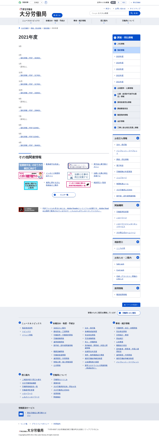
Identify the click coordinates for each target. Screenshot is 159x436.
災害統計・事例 (122, 334)
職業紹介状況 (121, 344)
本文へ (108, 8)
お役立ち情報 (127, 138)
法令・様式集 (121, 145)
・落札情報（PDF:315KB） (29, 137)
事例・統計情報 (123, 323)
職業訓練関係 (59, 350)
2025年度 (119, 56)
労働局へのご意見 (129, 313)
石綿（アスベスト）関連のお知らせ (126, 278)
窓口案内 (26, 373)
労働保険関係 (59, 337)
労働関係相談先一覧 (30, 384)
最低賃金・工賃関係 (61, 330)
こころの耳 (120, 249)
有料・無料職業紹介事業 (94, 354)
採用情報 (127, 288)
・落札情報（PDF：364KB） (30, 145)
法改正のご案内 (60, 327)
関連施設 (57, 395)
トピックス (26, 330)
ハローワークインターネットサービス (126, 225)
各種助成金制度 (91, 330)
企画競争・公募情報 (125, 88)
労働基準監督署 (122, 212)
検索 (136, 13)
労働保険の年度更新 (124, 172)
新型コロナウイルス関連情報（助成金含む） (96, 365)
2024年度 (119, 63)
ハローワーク (121, 218)
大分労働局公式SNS (124, 190)
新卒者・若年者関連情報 (126, 196)
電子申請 (119, 166)
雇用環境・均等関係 (61, 357)
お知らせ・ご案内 (127, 257)
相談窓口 (127, 242)
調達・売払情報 (125, 37)
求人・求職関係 (91, 341)
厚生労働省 (136, 2)
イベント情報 (27, 334)
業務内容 (57, 381)
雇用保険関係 (59, 341)
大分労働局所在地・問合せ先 (65, 384)
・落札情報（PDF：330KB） (30, 93)
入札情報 (120, 44)
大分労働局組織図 (29, 381)
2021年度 (119, 82)
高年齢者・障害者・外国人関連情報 (96, 345)
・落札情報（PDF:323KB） (29, 128)
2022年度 (119, 75)
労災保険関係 (90, 337)
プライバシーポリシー (40, 422)
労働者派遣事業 (60, 354)
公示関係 (57, 364)
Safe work (120, 264)
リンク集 (23, 422)
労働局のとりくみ (60, 377)
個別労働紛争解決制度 (93, 357)
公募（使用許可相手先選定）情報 (127, 95)
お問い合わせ (120, 8)
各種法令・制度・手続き (64, 323)
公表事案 (119, 341)
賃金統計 (119, 337)
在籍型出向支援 (91, 350)
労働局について (60, 373)
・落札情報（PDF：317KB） (30, 75)
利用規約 (57, 422)
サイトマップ (135, 8)
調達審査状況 (122, 109)
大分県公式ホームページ (126, 233)
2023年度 (119, 69)
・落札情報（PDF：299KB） (30, 110)
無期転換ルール (122, 184)
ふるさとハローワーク (31, 395)
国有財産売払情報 (124, 102)
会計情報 (120, 121)
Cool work (120, 271)
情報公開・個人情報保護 (63, 361)
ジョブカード (121, 178)
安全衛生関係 (90, 334)
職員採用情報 (121, 295)
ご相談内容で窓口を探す (31, 377)
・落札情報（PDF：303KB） (30, 58)
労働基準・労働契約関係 (63, 334)
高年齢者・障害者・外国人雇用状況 (127, 349)
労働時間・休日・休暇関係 (126, 327)
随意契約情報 (122, 115)
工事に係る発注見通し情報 (127, 128)
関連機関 (127, 205)
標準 (113, 2)
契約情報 (120, 50)
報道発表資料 (27, 327)
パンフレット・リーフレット (126, 152)
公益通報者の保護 (92, 361)
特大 (123, 2)
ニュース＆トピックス (32, 323)
